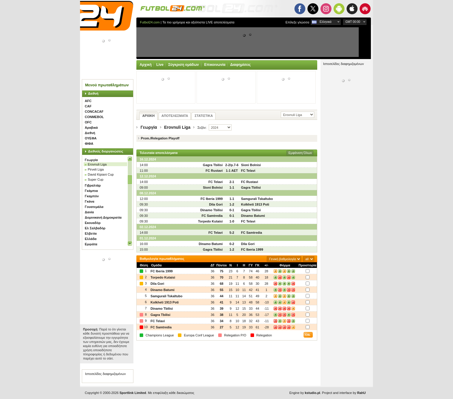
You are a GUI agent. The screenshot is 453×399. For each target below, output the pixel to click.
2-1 (231, 182)
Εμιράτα (91, 244)
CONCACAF (94, 111)
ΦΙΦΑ (89, 143)
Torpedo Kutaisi (210, 221)
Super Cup (95, 179)
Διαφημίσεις (240, 65)
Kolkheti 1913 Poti (255, 204)
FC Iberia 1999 (211, 199)
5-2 (231, 232)
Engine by (304, 393)
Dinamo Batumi (253, 215)
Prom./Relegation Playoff (160, 138)
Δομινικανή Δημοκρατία (103, 217)
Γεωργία (91, 160)
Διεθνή (93, 93)
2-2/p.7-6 (232, 165)
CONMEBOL (94, 117)
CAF (88, 106)
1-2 (231, 204)
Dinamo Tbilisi (211, 210)
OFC (88, 122)
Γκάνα (89, 201)
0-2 (231, 244)
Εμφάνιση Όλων (300, 153)
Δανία (89, 212)
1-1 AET (232, 170)
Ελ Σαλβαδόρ (95, 228)
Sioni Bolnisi (251, 165)
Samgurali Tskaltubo (257, 199)
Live (159, 65)
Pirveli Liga (96, 169)
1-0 (231, 221)
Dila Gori (216, 204)
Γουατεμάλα (94, 207)
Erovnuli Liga (97, 164)
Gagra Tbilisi (213, 165)
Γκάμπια (91, 191)
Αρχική (145, 65)
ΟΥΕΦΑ (91, 138)
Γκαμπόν (92, 196)
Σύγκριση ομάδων (183, 65)
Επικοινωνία (215, 65)
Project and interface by (344, 393)
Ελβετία (91, 233)
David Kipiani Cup (101, 174)
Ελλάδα (91, 239)
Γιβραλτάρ (93, 185)
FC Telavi (248, 170)
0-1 (231, 210)
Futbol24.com (150, 22)
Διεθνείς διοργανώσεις (105, 151)
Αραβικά (91, 127)
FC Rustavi (214, 170)
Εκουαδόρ (93, 223)
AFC (88, 101)
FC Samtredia (212, 215)
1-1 (231, 187)
